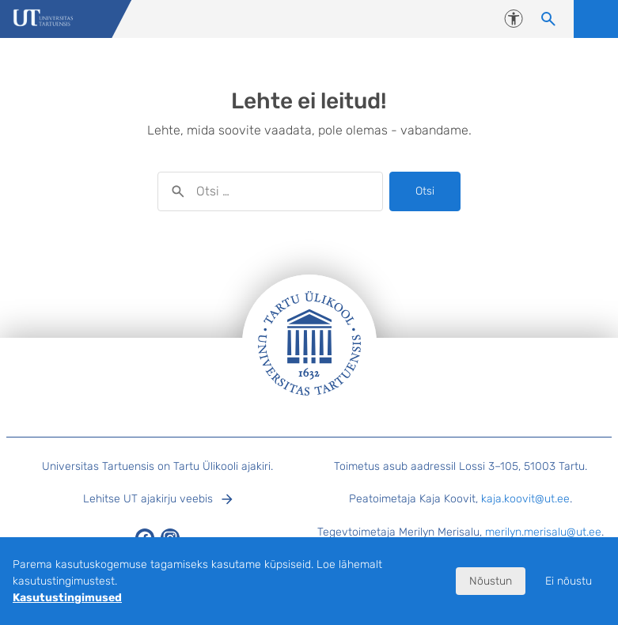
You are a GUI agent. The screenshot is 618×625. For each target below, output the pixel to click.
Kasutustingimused (67, 597)
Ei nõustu (568, 581)
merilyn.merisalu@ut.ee (543, 532)
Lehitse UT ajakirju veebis (148, 499)
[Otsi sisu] (548, 19)
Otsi (424, 191)
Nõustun (490, 581)
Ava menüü (596, 19)
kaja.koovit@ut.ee (525, 499)
